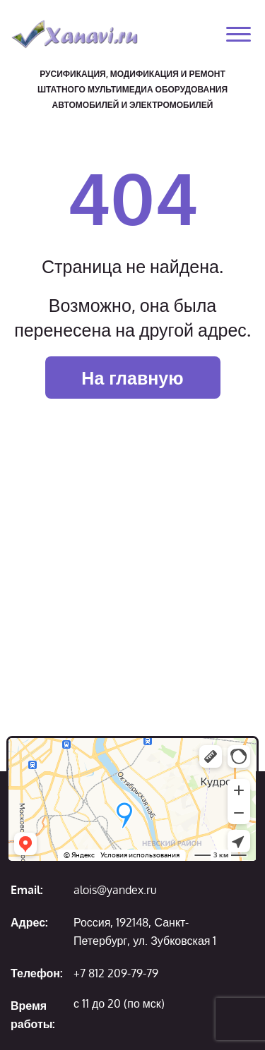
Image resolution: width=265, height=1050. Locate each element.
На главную (132, 377)
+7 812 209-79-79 (115, 973)
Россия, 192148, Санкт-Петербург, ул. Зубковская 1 (144, 931)
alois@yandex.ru (115, 890)
